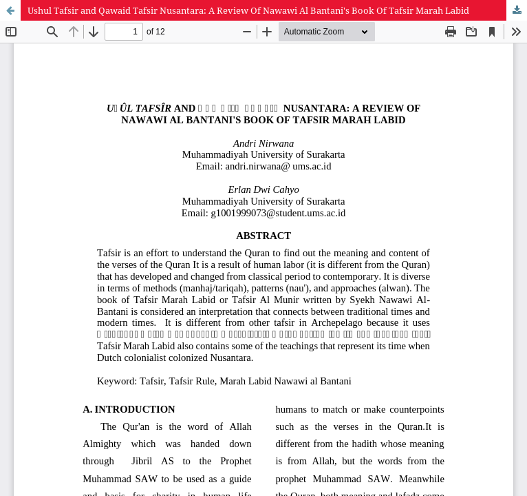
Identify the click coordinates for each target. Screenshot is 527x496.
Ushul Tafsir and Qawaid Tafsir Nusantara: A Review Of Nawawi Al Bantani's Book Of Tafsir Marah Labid (248, 10)
